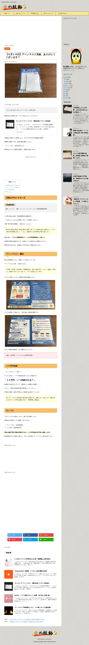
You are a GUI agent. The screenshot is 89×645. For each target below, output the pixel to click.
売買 (65, 79)
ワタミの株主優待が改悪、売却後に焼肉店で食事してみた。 (80, 156)
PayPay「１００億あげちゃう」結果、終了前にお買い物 (32, 595)
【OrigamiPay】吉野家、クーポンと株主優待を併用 (30, 571)
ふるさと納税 (66, 87)
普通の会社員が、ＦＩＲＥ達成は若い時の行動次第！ (80, 133)
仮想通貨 (65, 89)
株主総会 (66, 83)
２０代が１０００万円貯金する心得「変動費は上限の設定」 (32, 559)
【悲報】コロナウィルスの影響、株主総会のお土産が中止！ (26, 621)
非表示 (14, 181)
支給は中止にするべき (12, 185)
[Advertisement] (30, 31)
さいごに (8, 191)
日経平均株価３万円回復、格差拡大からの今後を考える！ (80, 178)
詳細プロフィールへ (69, 70)
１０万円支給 (9, 189)
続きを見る (20, 132)
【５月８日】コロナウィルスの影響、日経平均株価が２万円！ (27, 619)
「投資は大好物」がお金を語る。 (44, 639)
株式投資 (65, 77)
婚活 (64, 93)
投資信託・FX (67, 85)
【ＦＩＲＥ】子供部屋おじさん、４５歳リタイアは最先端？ (32, 607)
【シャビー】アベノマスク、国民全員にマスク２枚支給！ (33, 121)
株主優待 (66, 81)
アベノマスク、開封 (11, 187)
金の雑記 (8, 547)
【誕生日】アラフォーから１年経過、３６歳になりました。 (80, 201)
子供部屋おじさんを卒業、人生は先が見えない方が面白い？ (80, 110)
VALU (64, 91)
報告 (64, 95)
